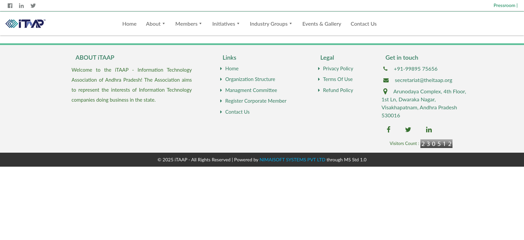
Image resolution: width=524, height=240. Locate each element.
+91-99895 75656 (416, 68)
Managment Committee (248, 90)
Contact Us (364, 23)
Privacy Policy (334, 68)
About (153, 23)
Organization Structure (247, 79)
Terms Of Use (334, 79)
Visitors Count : (404, 143)
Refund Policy (334, 90)
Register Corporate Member (252, 101)
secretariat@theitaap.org (423, 80)
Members (186, 23)
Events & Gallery (321, 23)
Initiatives (223, 23)
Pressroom (506, 5)
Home (129, 23)
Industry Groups (269, 23)
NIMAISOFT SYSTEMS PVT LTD (292, 159)
